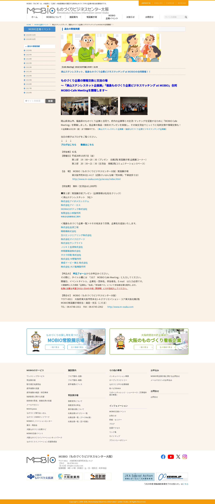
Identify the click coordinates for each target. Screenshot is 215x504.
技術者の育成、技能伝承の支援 (39, 401)
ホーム (34, 16)
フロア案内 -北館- (75, 376)
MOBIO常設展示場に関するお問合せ (165, 376)
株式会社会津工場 (69, 227)
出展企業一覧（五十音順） (78, 421)
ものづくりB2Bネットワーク (38, 417)
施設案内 (74, 16)
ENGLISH (158, 3)
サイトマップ (114, 436)
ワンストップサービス (35, 376)
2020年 (28, 75)
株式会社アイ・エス (70, 205)
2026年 (28, 50)
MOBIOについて (53, 16)
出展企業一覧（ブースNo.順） (80, 417)
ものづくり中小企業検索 (119, 384)
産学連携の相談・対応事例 (37, 392)
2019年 (28, 80)
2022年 (28, 67)
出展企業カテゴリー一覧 (78, 413)
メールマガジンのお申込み (161, 380)
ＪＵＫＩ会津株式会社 (72, 247)
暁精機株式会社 (68, 231)
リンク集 (112, 432)
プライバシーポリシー (118, 440)
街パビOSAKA (115, 388)
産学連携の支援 (33, 388)
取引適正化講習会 (34, 384)
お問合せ (149, 16)
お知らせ (130, 16)
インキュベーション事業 (119, 376)
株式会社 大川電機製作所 (73, 266)
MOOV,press (32, 409)
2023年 (28, 63)
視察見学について (75, 401)
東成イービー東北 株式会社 (74, 262)
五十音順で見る (77, 347)
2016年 (28, 92)
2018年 (28, 84)
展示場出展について (76, 409)
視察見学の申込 (74, 405)
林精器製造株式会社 (71, 250)
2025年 (28, 54)
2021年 (28, 71)
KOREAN (182, 3)
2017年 (28, 88)
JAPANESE (146, 3)
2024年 (28, 59)
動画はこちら (87, 144)
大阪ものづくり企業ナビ (36, 429)
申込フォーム (79, 273)
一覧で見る (54, 347)
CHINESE (170, 3)
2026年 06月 (30, 39)
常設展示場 (92, 16)
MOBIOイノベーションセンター (39, 421)
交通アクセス (114, 428)
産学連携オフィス (75, 384)
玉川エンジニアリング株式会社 (76, 235)
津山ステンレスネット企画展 (110, 129)
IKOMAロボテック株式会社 (74, 209)
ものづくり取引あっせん (36, 413)
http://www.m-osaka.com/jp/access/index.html (96, 179)
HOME (29, 24)
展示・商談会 (32, 425)
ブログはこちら (68, 144)
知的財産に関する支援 (35, 397)
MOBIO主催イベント (112, 17)
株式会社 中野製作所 (71, 258)
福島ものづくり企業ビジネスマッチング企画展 (145, 129)
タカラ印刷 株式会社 (71, 254)
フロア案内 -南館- (75, 380)
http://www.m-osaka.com (120, 306)
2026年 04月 (30, 35)
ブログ (112, 424)
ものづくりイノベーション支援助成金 (42, 442)
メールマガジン (33, 405)
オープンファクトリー (118, 380)
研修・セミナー (115, 420)
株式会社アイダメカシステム (75, 201)
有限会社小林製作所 (71, 213)
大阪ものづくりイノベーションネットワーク (44, 437)
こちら (185, 484)
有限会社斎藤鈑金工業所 (70, 216)
